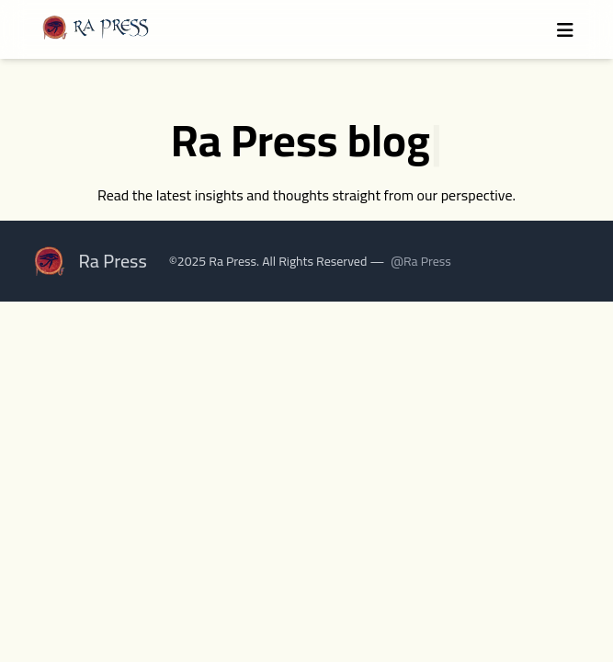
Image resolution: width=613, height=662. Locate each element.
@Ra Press (421, 261)
